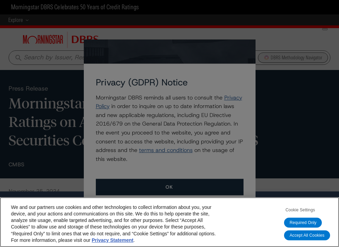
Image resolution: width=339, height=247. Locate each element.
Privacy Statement (112, 240)
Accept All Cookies (307, 235)
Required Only (303, 222)
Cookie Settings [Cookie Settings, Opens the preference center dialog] (300, 210)
